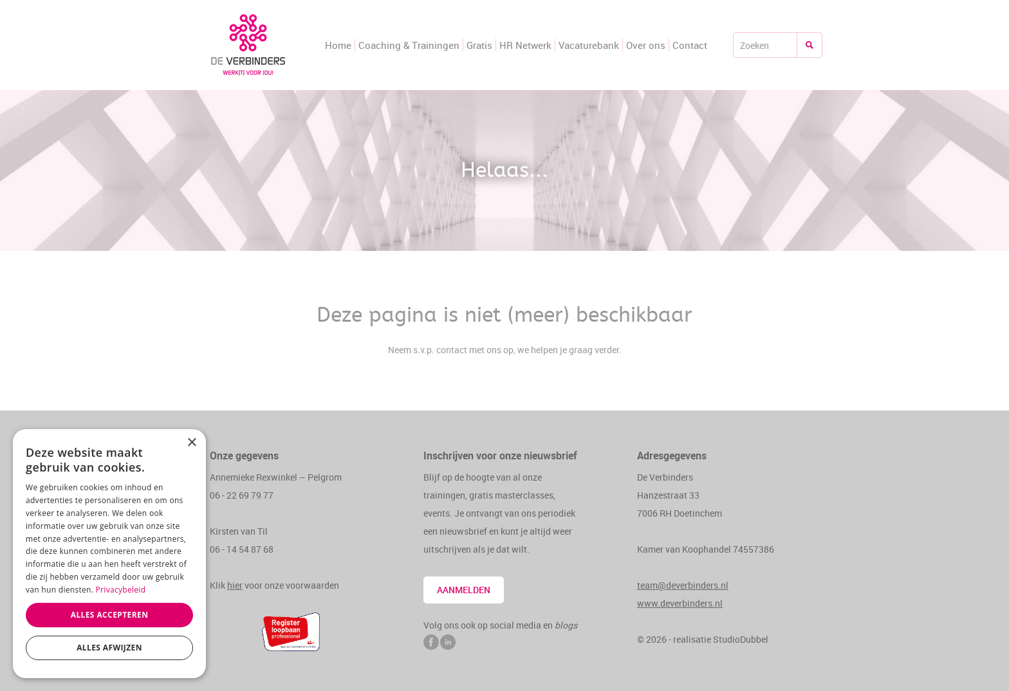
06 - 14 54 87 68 (241, 549)
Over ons (645, 45)
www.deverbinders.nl (680, 603)
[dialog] (109, 553)
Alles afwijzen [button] (109, 647)
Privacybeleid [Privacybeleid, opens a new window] (121, 589)
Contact (689, 45)
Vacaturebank (589, 45)
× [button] (191, 443)
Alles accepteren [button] (110, 614)
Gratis (479, 45)
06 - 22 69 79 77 (241, 495)
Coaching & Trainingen (408, 45)
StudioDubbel (740, 639)
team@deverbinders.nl (682, 585)
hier (235, 585)
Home (338, 45)
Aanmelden (463, 590)
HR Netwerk (525, 45)
